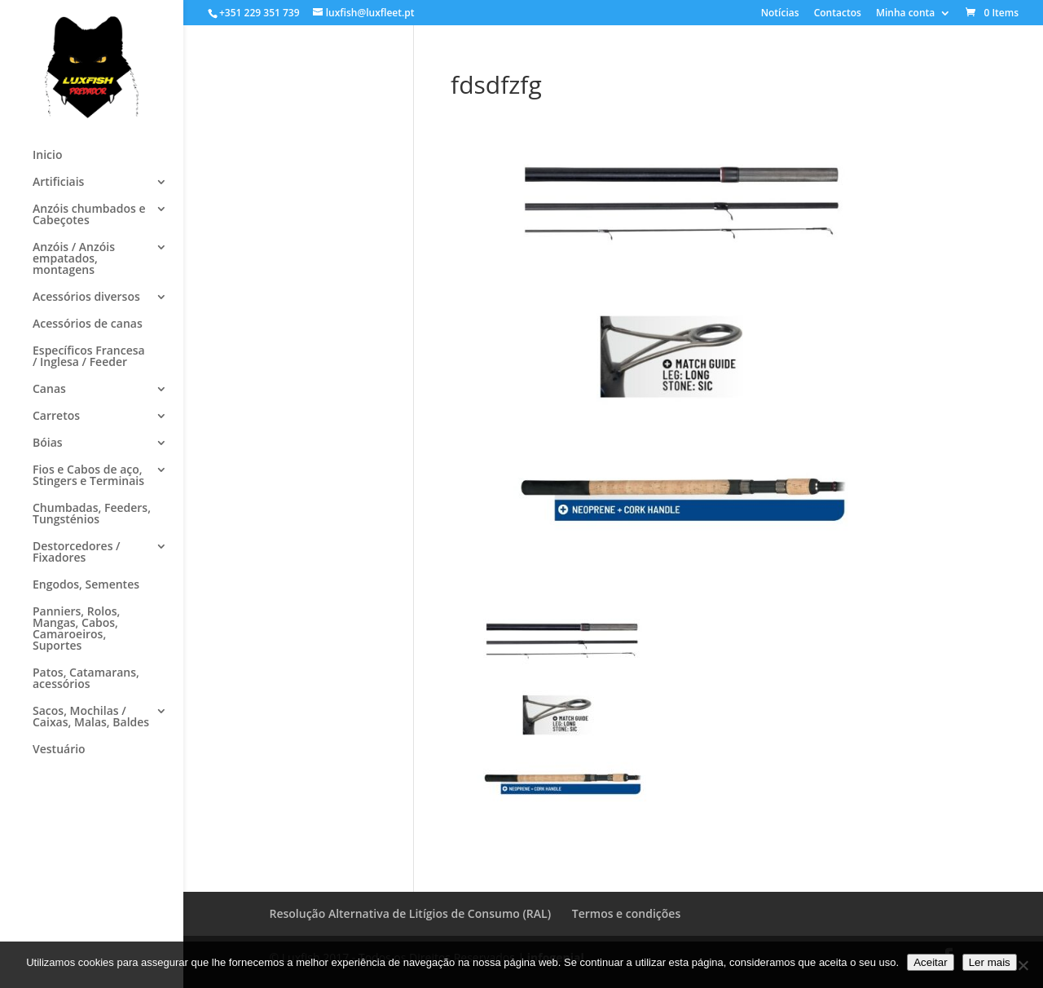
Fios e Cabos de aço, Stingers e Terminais (88, 476)
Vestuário (59, 749)
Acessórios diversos (86, 297)
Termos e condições (626, 913)
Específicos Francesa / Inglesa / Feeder (89, 357)
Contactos (837, 14)
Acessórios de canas (88, 324)
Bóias (48, 443)
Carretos (56, 416)
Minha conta (905, 14)
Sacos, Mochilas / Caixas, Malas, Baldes (91, 717)
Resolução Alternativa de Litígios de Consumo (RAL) (411, 913)
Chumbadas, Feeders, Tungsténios (92, 514)
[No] (1022, 965)
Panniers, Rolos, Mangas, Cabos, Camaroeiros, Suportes (76, 629)
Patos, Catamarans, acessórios (86, 679)
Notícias (780, 14)
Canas (49, 389)
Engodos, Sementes (86, 585)
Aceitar (930, 962)
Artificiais (58, 182)
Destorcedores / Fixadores (77, 552)
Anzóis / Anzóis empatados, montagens (74, 259)
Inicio (47, 155)
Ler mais (989, 962)
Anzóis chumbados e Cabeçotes (89, 215)
